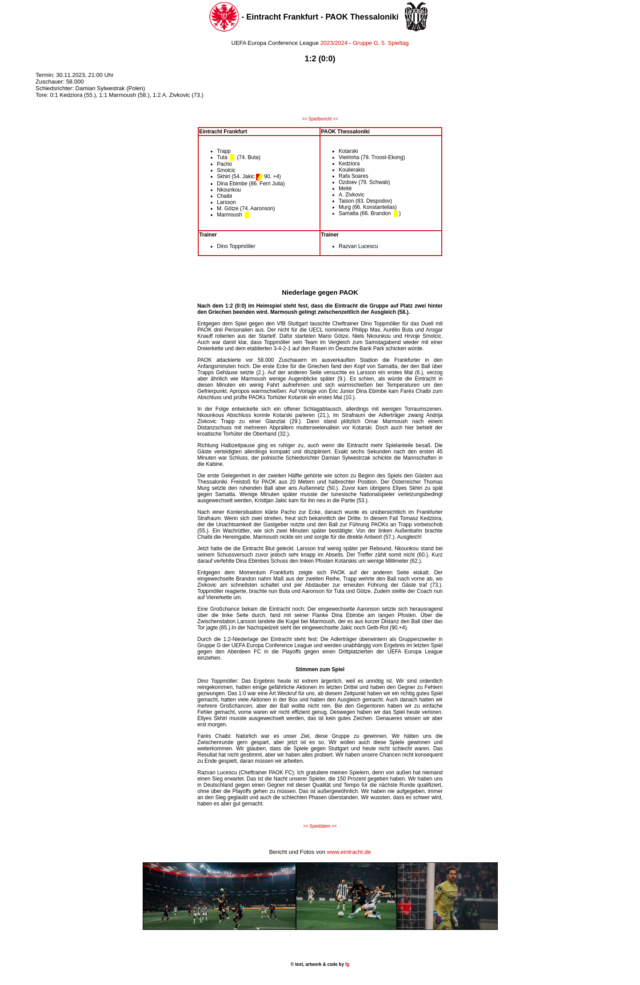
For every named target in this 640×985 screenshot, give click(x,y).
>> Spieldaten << (320, 826)
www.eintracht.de (349, 852)
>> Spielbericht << (320, 118)
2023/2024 (333, 43)
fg (346, 964)
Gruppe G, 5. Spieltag (381, 43)
